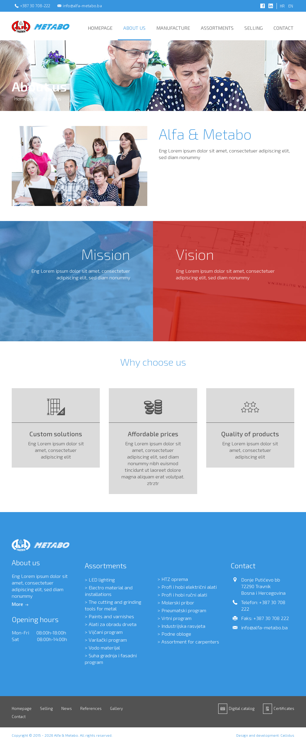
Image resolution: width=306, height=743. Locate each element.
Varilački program (108, 640)
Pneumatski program (183, 610)
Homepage (100, 28)
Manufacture (173, 28)
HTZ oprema (174, 579)
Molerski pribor (177, 602)
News (66, 708)
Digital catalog (242, 708)
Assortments (217, 28)
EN (290, 6)
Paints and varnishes (111, 616)
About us (134, 28)
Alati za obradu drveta (112, 624)
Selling (253, 28)
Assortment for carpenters (190, 641)
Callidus (287, 735)
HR (282, 6)
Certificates (284, 708)
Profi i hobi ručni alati (184, 594)
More (17, 604)
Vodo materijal (104, 647)
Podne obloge (176, 634)
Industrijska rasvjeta (183, 626)
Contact (283, 28)
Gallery (116, 708)
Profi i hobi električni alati (189, 587)
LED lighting (102, 579)
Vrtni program (176, 618)
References (91, 708)
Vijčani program (106, 632)
